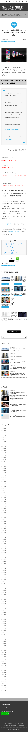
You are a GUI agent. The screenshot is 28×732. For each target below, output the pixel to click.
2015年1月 (3, 552)
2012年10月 (3, 610)
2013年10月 (3, 585)
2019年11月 (3, 463)
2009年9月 (3, 650)
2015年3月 (3, 550)
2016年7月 (3, 526)
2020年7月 (3, 446)
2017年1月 (3, 512)
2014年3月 (3, 574)
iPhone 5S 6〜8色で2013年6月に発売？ (18, 416)
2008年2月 (3, 676)
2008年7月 (3, 665)
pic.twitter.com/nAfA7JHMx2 (12, 129)
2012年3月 (3, 625)
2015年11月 (3, 534)
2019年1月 (3, 472)
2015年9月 (3, 537)
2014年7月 (3, 566)
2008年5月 (3, 670)
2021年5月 (3, 435)
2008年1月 (3, 679)
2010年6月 (3, 643)
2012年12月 (3, 605)
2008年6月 (3, 667)
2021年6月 (3, 432)
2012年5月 (3, 621)
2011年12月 (3, 632)
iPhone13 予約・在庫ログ (12, 7)
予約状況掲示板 (21, 725)
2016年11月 (3, 517)
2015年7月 (3, 541)
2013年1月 (3, 603)
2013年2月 (3, 601)
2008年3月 (3, 674)
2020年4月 (3, 452)
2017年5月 (3, 503)
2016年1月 (3, 532)
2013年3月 (3, 599)
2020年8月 (3, 444)
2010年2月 (3, 645)
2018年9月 (3, 481)
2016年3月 (3, 528)
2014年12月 (3, 554)
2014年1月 (3, 579)
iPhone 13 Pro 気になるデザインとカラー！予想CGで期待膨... (18, 405)
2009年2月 (3, 659)
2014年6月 (3, 568)
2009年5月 (3, 656)
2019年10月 (3, 466)
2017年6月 (3, 501)
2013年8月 (3, 590)
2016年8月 (3, 523)
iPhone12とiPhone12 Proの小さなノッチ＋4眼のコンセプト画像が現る (20, 318)
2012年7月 (3, 617)
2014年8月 (3, 563)
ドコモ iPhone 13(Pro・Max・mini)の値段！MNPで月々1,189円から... (18, 355)
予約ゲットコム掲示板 (15, 231)
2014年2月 (3, 577)
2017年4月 (3, 506)
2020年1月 (3, 459)
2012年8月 (3, 614)
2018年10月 (3, 479)
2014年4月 (3, 572)
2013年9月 (3, 588)
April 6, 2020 (8, 139)
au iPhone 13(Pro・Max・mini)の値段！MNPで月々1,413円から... (18, 362)
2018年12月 (3, 475)
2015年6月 (3, 543)
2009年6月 (3, 654)
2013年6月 (3, 594)
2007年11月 (3, 683)
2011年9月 (3, 639)
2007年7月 (3, 690)
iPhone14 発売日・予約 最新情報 (8, 41)
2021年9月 (3, 428)
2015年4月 (3, 548)
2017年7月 (3, 499)
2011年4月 (3, 641)
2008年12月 (3, 661)
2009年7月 (3, 652)
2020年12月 (3, 437)
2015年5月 (3, 546)
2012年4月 (3, 623)
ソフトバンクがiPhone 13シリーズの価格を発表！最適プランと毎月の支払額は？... (18, 368)
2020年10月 (3, 439)
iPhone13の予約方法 (19, 723)
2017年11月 (3, 490)
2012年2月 (3, 628)
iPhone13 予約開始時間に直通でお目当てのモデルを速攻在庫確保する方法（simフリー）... (18, 374)
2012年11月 (3, 608)
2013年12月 (3, 581)
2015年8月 (3, 539)
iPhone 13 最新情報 (5, 284)
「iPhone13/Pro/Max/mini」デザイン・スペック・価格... (18, 393)
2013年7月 (3, 592)
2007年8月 (3, 687)
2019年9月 (3, 468)
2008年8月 (3, 663)
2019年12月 (3, 461)
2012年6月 (3, 619)
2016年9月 (3, 521)
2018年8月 (3, 483)
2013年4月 (3, 597)
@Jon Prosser (10, 224)
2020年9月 (3, 441)
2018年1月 (3, 486)
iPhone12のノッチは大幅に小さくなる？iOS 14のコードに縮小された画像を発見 (7, 318)
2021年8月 (3, 430)
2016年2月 (3, 530)
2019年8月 (3, 470)
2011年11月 (3, 634)
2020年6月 (3, 448)
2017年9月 (3, 495)
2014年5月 (3, 570)
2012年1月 (3, 630)
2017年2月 (3, 510)
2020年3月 (3, 455)
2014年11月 (3, 557)
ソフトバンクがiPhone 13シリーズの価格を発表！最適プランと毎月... (18, 411)
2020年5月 (3, 450)
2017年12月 (3, 488)
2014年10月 (3, 559)
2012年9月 (3, 612)
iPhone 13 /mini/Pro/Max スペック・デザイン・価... (18, 399)
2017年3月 (3, 508)
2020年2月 (3, 457)
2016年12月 (3, 514)
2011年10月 (3, 636)
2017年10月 (3, 492)
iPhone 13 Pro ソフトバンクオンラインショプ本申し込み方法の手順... (18, 349)
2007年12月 (3, 681)
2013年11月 (3, 583)
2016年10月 (3, 519)
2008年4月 (3, 672)
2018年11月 (3, 477)
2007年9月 (3, 685)
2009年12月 (3, 648)
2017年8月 (3, 497)
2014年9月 (3, 561)
